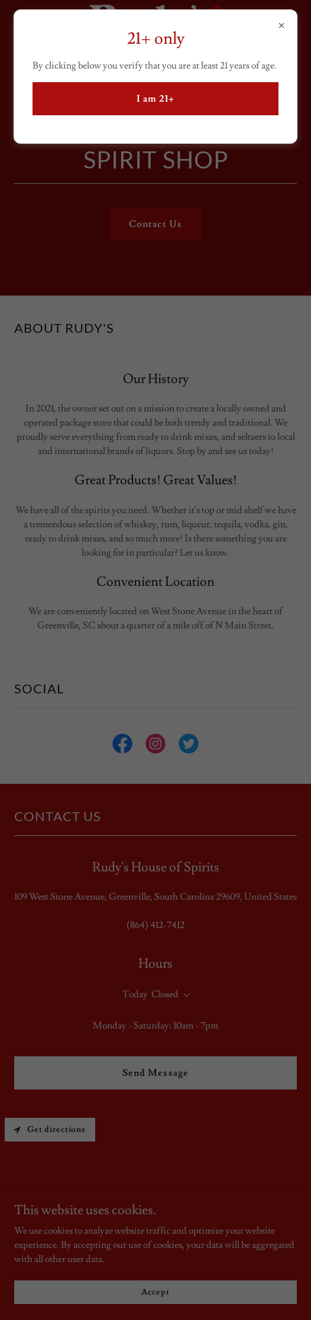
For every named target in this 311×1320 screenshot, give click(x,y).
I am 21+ (155, 99)
